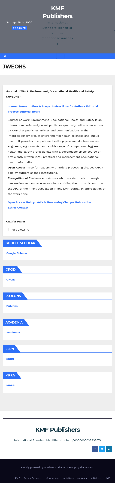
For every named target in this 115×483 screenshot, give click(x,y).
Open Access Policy (21, 202)
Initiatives (68, 478)
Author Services (32, 478)
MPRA (10, 385)
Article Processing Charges (56, 202)
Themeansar (86, 467)
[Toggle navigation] (60, 56)
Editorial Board (29, 111)
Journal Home (17, 106)
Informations (52, 478)
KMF (17, 478)
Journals (82, 478)
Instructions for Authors (68, 106)
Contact (22, 207)
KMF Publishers (57, 429)
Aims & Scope (40, 106)
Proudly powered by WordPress (38, 467)
